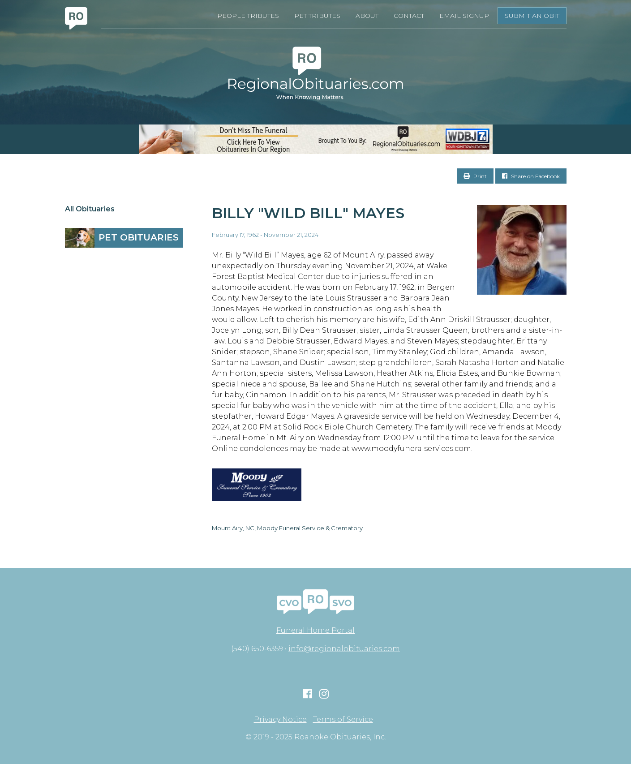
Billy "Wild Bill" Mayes (308, 213)
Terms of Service (343, 720)
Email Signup (464, 16)
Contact (409, 16)
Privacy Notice (280, 720)
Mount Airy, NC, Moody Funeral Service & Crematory (287, 528)
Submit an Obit (532, 16)
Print (475, 176)
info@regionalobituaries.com (344, 648)
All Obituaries (90, 209)
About (367, 16)
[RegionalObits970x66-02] (315, 139)
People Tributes (248, 16)
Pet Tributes (317, 16)
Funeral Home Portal (315, 630)
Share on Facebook (531, 176)
